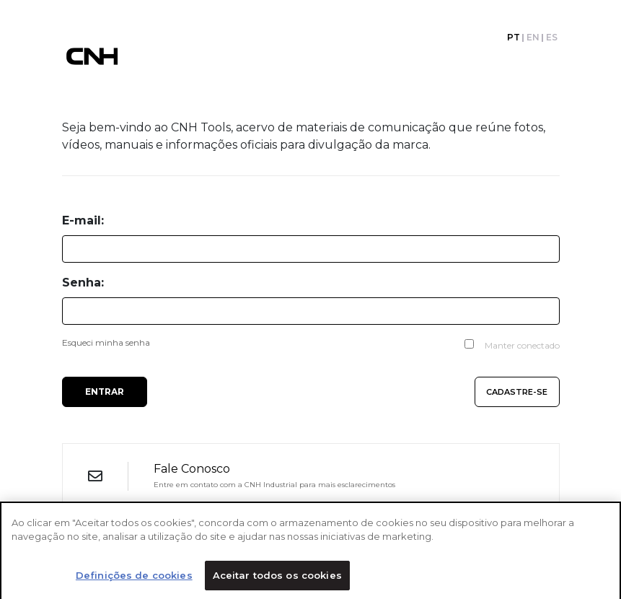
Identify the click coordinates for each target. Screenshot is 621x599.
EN (533, 38)
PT (513, 38)
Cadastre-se (516, 392)
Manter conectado (522, 345)
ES (552, 38)
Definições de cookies (134, 578)
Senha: (83, 282)
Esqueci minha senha (106, 342)
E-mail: (83, 220)
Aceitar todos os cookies (277, 578)
